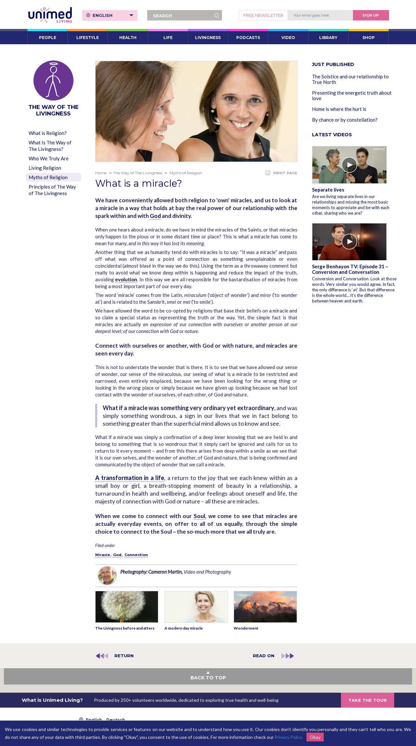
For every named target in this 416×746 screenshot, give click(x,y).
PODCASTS (248, 37)
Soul (199, 516)
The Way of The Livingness (137, 172)
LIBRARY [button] (328, 37)
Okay (315, 737)
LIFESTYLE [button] (87, 37)
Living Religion (45, 168)
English (113, 15)
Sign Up (370, 15)
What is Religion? (48, 133)
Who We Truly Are (49, 158)
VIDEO (288, 37)
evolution (126, 279)
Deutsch (115, 719)
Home (101, 172)
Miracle (102, 555)
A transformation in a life (129, 477)
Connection (136, 555)
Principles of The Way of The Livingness (52, 190)
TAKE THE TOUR (367, 700)
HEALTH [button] (127, 37)
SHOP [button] (368, 37)
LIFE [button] (168, 37)
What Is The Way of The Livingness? (50, 146)
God (155, 215)
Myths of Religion (48, 177)
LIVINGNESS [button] (208, 37)
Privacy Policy (288, 737)
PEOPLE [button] (47, 37)
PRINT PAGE (281, 172)
